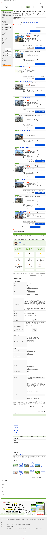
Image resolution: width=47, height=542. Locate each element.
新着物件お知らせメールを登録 (33, 22)
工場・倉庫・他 (4, 40)
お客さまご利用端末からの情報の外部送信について (19, 519)
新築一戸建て (18, 524)
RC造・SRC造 (4, 44)
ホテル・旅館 (4, 39)
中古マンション (14, 524)
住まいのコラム (31, 528)
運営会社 (31, 531)
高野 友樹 (20, 242)
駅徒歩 (3, 55)
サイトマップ (28, 531)
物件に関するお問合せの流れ (30, 519)
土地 (24, 524)
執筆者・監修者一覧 (36, 528)
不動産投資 (27, 524)
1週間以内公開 (4, 22)
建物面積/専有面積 (3, 49)
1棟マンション (4, 33)
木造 (2, 43)
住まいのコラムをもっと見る (36, 477)
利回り (3, 27)
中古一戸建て (22, 524)
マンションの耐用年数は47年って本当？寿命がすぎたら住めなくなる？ (21, 472)
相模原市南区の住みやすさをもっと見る (36, 275)
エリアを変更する (7, 15)
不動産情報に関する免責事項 (41, 519)
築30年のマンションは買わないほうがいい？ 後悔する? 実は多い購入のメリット (43, 465)
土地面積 (3, 52)
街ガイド (27, 528)
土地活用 (12, 526)
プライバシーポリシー (17, 531)
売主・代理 (3, 59)
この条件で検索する (6, 65)
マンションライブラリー (14, 528)
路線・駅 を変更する (7, 12)
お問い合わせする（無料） (40, 47)
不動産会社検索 (20, 528)
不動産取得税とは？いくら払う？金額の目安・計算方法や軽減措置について (32, 472)
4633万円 (21, 454)
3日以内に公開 (4, 21)
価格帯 (3, 24)
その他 (3, 47)
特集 (7, 528)
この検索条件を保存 (24, 22)
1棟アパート (3, 34)
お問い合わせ (24, 531)
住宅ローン (30, 524)
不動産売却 (8, 526)
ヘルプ (21, 531)
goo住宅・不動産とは (10, 519)
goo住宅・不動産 (2, 519)
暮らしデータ (24, 528)
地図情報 (40, 528)
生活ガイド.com (44, 401)
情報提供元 (35, 519)
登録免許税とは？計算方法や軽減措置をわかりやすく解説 (43, 472)
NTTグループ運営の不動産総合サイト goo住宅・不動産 (8, 0)
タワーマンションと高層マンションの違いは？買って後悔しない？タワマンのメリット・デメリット (32, 465)
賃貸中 (3, 58)
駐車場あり (3, 64)
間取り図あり (4, 60)
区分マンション (4, 32)
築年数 (3, 29)
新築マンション (9, 524)
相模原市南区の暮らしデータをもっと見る (37, 406)
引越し (10, 528)
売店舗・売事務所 (4, 38)
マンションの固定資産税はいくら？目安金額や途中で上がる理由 (21, 465)
